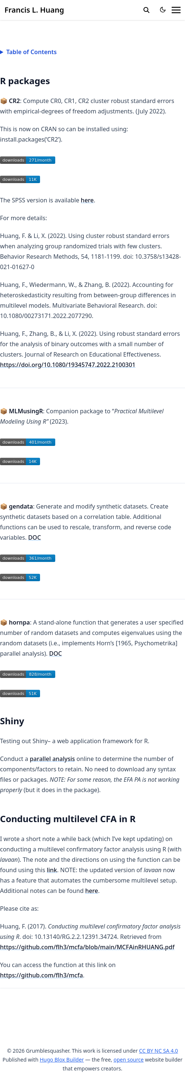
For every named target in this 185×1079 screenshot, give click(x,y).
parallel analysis (52, 759)
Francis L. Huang (34, 10)
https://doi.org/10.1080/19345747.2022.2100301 (68, 365)
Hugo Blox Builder (62, 1059)
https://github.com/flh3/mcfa (41, 975)
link (52, 870)
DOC (34, 537)
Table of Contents (31, 52)
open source (128, 1059)
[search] (146, 10)
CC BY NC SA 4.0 (158, 1050)
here (87, 200)
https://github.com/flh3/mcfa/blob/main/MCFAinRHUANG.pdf (87, 947)
